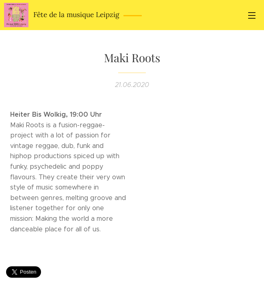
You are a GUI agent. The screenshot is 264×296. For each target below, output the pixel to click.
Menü (251, 15)
